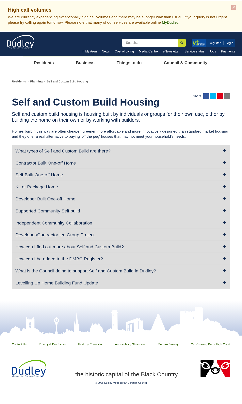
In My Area (89, 51)
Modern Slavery (168, 344)
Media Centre (148, 51)
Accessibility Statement (130, 344)
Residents (19, 81)
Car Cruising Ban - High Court (210, 344)
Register (215, 43)
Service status (194, 51)
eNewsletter (171, 51)
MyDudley (170, 22)
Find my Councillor (90, 344)
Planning (36, 81)
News (106, 51)
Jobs (212, 51)
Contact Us (19, 344)
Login (229, 43)
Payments (228, 51)
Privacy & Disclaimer (52, 344)
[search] (150, 43)
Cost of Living (124, 51)
